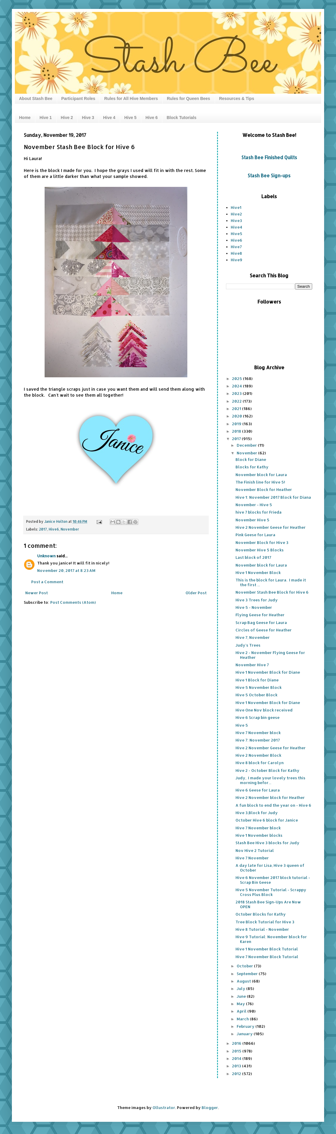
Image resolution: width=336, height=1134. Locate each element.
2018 (237, 431)
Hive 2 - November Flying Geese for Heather (270, 655)
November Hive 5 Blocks (259, 550)
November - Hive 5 (253, 504)
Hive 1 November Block (258, 572)
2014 (237, 1058)
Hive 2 (67, 117)
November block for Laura (261, 474)
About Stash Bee (35, 98)
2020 (237, 416)
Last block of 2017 (253, 557)
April (242, 1011)
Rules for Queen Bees (188, 98)
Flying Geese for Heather (260, 614)
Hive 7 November (252, 857)
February (246, 1026)
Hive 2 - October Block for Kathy (267, 770)
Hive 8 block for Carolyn (259, 762)
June (242, 996)
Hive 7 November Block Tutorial (266, 956)
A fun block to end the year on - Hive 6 (273, 805)
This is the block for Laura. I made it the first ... (270, 582)
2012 (237, 1073)
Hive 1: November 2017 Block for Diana (273, 497)
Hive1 (236, 207)
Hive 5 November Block (258, 687)
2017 (43, 529)
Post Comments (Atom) (73, 602)
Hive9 (236, 259)
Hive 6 (151, 117)
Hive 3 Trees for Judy (256, 599)
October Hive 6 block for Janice (266, 820)
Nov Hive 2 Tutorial (254, 850)
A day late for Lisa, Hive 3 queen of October (269, 867)
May (241, 1003)
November (70, 529)
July (241, 988)
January (245, 1033)
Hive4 (236, 227)
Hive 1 (46, 117)
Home (25, 117)
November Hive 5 (252, 519)
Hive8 (236, 253)
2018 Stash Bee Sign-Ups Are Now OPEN (268, 904)
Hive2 (236, 214)
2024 (237, 386)
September (248, 973)
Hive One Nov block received (264, 710)
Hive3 (236, 220)
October (245, 965)
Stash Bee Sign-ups (269, 176)
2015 (237, 1051)
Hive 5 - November (253, 607)
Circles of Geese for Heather (263, 630)
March (243, 1018)
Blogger (210, 1107)
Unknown (46, 555)
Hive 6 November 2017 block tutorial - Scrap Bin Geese (272, 880)
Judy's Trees (247, 645)
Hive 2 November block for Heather (270, 797)
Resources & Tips (236, 98)
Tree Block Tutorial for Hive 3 (264, 921)
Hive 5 (130, 117)
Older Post (196, 592)
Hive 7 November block (258, 732)
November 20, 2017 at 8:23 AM (66, 570)
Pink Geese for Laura (255, 534)
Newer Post (36, 592)
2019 (237, 423)
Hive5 (236, 233)
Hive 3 (88, 117)
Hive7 (236, 246)
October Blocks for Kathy (260, 914)
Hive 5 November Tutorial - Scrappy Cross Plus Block (270, 892)
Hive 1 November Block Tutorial (266, 949)
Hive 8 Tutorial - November (262, 929)
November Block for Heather (263, 489)
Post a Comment (47, 581)
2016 (237, 1043)
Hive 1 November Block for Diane (267, 672)
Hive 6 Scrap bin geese (257, 717)
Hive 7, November (252, 637)
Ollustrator (164, 1107)
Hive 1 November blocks (258, 835)
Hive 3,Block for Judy (256, 812)
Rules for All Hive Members (131, 98)
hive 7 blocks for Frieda (258, 512)
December (247, 445)
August (244, 981)
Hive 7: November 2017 (257, 740)
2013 (237, 1065)
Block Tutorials (181, 117)
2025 (237, 378)
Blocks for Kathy (252, 466)
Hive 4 (109, 117)
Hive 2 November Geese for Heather (270, 527)
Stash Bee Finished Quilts (269, 157)
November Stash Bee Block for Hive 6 (272, 592)
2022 (237, 401)
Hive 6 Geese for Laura (257, 790)
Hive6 (54, 529)
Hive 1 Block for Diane (257, 680)
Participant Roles (78, 98)
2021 (237, 408)
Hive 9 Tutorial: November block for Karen (271, 939)
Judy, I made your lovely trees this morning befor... (270, 780)
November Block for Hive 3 (261, 542)
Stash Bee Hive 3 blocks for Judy (267, 842)
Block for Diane (250, 459)
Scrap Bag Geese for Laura (261, 622)
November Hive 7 (252, 664)
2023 (237, 393)
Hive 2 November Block (258, 755)
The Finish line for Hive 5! (260, 482)
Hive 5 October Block (256, 694)
